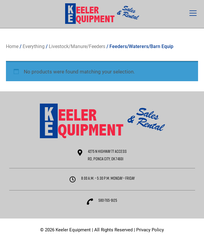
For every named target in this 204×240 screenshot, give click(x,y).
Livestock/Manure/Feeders (77, 46)
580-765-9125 (107, 200)
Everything (34, 46)
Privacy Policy (150, 230)
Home (12, 46)
